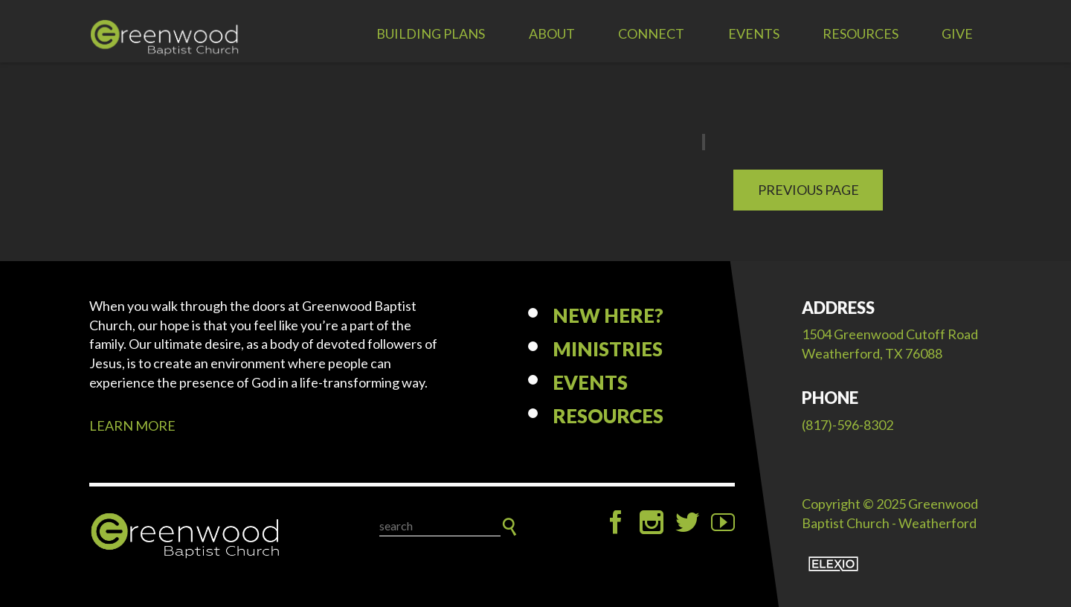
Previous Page (808, 190)
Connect (651, 33)
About (552, 33)
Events (753, 33)
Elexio (833, 563)
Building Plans (430, 33)
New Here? (608, 315)
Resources (860, 33)
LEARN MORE (132, 425)
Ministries (608, 349)
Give (957, 33)
